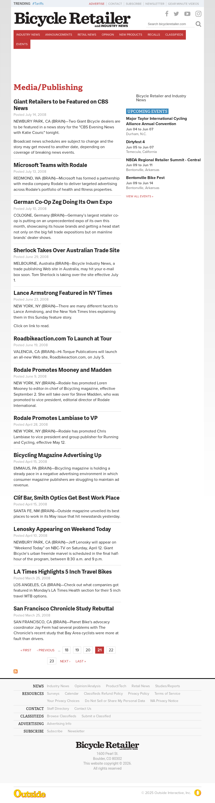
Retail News (87, 34)
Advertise (96, 4)
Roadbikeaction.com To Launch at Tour (63, 338)
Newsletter (154, 4)
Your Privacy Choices (63, 701)
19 (77, 650)
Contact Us (82, 708)
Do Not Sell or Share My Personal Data (115, 701)
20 (88, 650)
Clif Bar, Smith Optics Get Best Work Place (67, 497)
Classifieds (174, 34)
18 (66, 650)
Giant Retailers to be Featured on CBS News (61, 105)
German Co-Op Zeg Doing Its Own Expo (63, 202)
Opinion (108, 34)
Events (22, 44)
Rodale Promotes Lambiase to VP (56, 418)
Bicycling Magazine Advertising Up (57, 455)
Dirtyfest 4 (135, 141)
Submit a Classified (96, 716)
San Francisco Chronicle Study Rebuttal (64, 608)
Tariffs (39, 4)
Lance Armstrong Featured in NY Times (63, 293)
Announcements (58, 34)
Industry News (28, 34)
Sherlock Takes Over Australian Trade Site (67, 250)
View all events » (139, 196)
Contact (115, 4)
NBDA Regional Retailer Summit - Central (163, 159)
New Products (130, 34)
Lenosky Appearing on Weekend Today (62, 529)
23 (51, 661)
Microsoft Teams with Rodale (50, 165)
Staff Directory (58, 708)
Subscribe (134, 4)
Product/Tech (116, 686)
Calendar (72, 693)
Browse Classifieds (61, 716)
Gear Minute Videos (183, 4)
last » (81, 661)
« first (26, 650)
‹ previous (46, 650)
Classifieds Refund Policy (103, 693)
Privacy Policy (138, 693)
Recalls (154, 34)
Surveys (53, 693)
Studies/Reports (167, 686)
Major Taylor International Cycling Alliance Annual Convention (156, 121)
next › (65, 661)
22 (111, 650)
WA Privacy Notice (164, 701)
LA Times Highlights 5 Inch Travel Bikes (63, 571)
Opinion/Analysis (88, 686)
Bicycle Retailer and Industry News (161, 98)
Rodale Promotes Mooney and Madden (63, 370)
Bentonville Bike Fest (145, 177)
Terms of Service (167, 693)
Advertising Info (59, 724)
